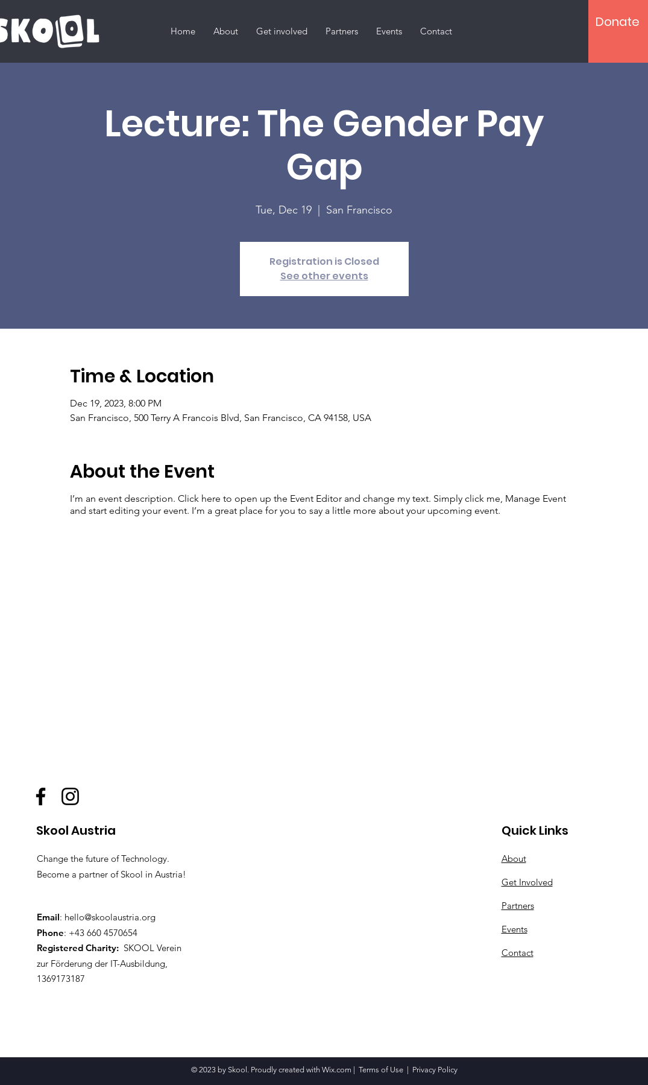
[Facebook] (40, 796)
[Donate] (617, 22)
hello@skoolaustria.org (110, 917)
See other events (324, 276)
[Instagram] (70, 796)
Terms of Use (381, 1069)
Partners (518, 905)
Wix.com (336, 1069)
